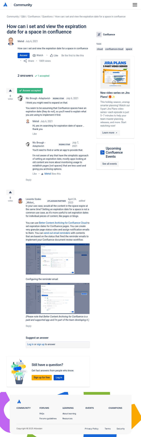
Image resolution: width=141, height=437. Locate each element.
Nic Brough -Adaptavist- (38, 98)
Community (23, 4)
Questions (47, 16)
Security (121, 428)
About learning (69, 413)
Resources (67, 418)
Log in (30, 345)
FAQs (41, 413)
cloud (100, 49)
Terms (108, 428)
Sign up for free (42, 378)
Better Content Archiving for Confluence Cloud (63, 223)
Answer (24, 55)
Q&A (23, 16)
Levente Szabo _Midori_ (33, 202)
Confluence (34, 16)
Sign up (41, 345)
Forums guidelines (48, 418)
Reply (28, 180)
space (129, 49)
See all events (109, 163)
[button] (58, 259)
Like (34, 134)
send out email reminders (57, 233)
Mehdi (21, 41)
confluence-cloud (114, 49)
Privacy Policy (92, 428)
